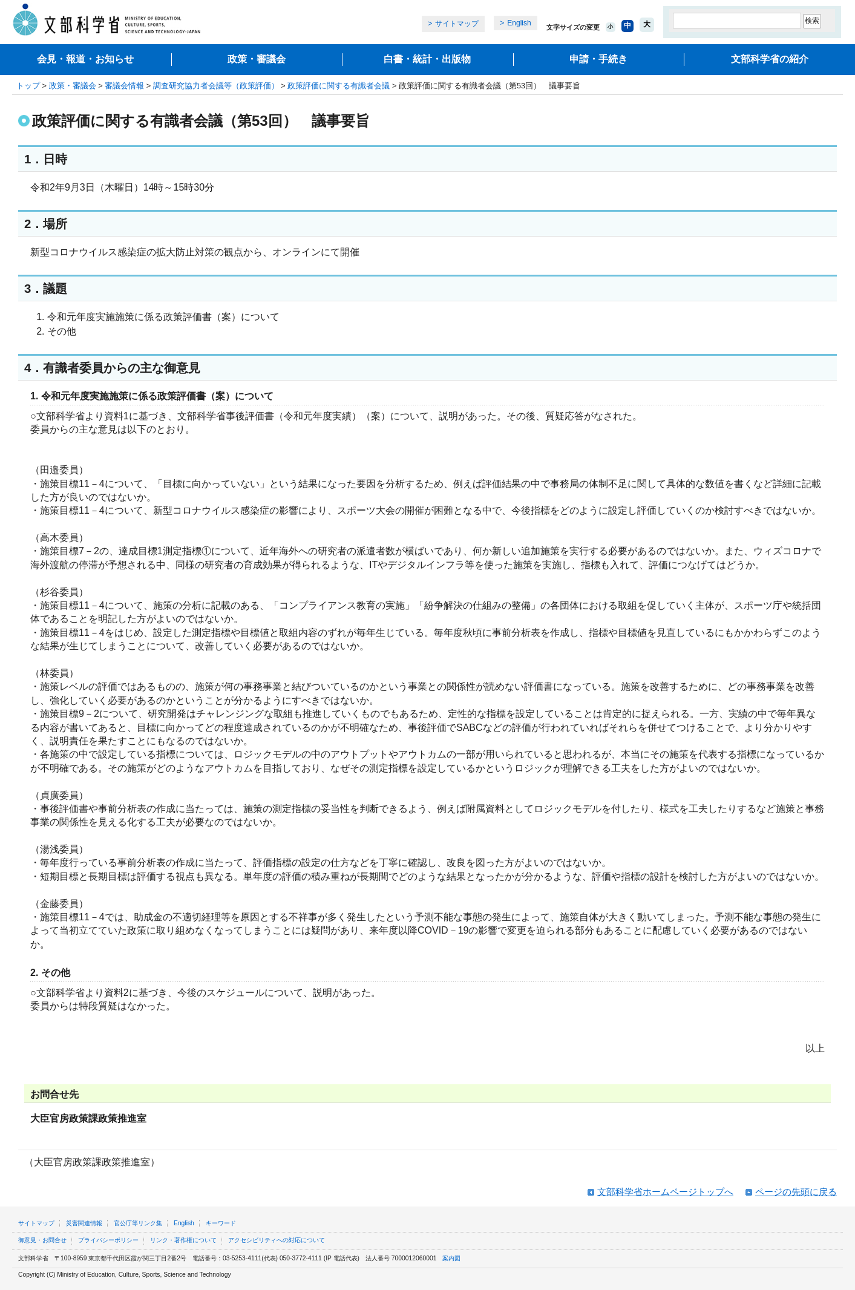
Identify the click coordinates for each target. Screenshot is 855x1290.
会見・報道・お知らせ (85, 59)
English (519, 23)
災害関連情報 (84, 1223)
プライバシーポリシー (108, 1240)
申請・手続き (598, 59)
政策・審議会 (257, 59)
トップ (28, 85)
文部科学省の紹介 (769, 59)
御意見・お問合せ (42, 1240)
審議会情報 (124, 85)
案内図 (451, 1258)
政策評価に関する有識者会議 (338, 85)
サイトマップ (457, 23)
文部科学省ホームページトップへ (665, 1192)
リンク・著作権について (183, 1240)
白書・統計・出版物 (427, 59)
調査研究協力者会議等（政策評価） (216, 85)
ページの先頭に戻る (796, 1192)
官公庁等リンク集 (138, 1223)
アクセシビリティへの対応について (276, 1240)
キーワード (221, 1223)
